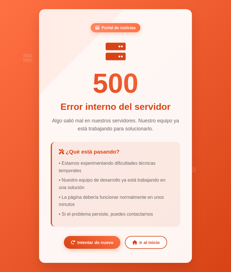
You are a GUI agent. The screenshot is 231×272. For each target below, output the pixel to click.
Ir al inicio (146, 242)
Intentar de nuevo (92, 242)
